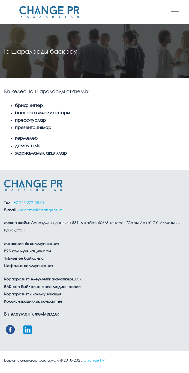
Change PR (94, 360)
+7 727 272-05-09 (29, 203)
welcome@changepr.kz (40, 210)
